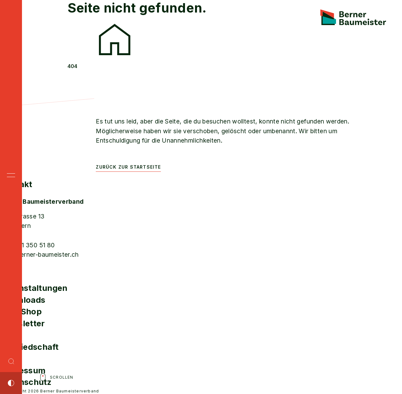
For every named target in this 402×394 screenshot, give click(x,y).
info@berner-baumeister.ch (39, 254)
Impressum (23, 370)
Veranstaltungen (34, 288)
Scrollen (56, 377)
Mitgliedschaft (29, 347)
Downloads (22, 300)
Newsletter (22, 323)
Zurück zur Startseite (128, 167)
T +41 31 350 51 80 (27, 245)
